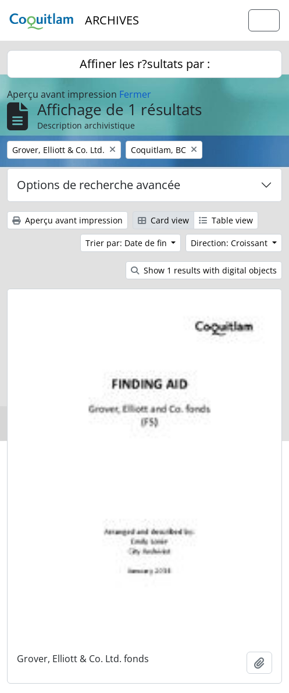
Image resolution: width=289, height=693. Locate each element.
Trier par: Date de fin (127, 242)
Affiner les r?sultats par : (145, 64)
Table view (226, 220)
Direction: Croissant (230, 242)
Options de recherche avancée (98, 185)
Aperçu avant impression (67, 220)
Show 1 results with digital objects (204, 270)
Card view (163, 220)
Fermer (135, 94)
